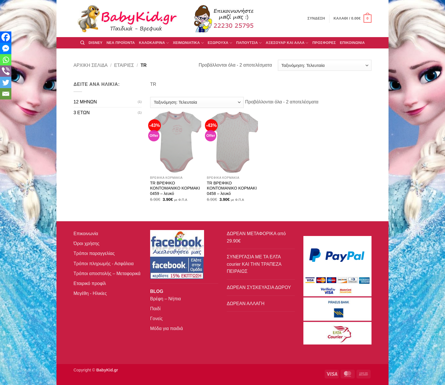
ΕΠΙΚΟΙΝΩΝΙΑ (352, 43)
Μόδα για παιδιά (166, 328)
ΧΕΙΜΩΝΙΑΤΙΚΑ (188, 43)
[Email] (5, 93)
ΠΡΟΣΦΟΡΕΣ (324, 43)
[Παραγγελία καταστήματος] (324, 65)
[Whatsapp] (5, 59)
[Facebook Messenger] (5, 48)
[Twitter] (5, 82)
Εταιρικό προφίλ (90, 283)
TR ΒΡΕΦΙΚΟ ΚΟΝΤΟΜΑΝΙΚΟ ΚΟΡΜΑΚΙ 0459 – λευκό (175, 188)
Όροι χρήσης (86, 243)
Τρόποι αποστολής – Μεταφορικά (107, 273)
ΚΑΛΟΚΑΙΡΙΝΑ (154, 43)
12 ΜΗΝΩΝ (85, 101)
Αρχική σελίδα (91, 65)
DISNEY (95, 43)
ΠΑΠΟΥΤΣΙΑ (249, 43)
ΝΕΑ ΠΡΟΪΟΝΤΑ (120, 43)
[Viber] (5, 71)
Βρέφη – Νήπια (165, 298)
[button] (352, 19)
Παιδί (155, 308)
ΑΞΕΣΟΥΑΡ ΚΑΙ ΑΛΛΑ (287, 43)
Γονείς (156, 318)
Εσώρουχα (220, 43)
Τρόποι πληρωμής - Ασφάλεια (104, 263)
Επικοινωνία (86, 233)
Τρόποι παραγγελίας (94, 253)
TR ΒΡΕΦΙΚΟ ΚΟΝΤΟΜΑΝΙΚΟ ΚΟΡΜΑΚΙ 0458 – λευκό (232, 188)
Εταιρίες (124, 65)
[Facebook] (5, 37)
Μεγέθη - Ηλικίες (90, 293)
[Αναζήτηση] (82, 42)
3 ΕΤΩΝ (82, 112)
